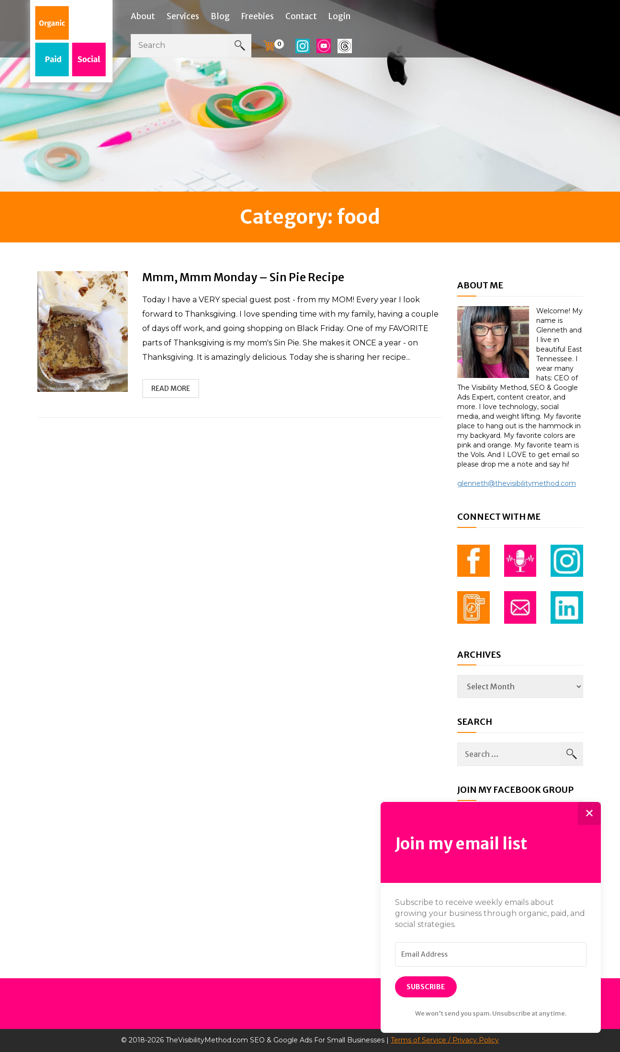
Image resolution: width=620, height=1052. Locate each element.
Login (339, 16)
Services (183, 16)
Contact (301, 16)
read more (170, 388)
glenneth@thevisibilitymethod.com (516, 483)
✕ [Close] (589, 813)
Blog (220, 16)
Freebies (257, 16)
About (143, 16)
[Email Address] (490, 954)
